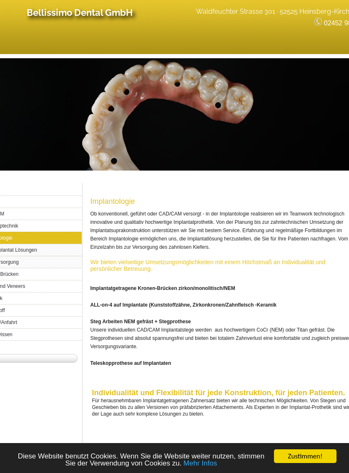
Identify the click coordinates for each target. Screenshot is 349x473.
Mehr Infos (200, 464)
